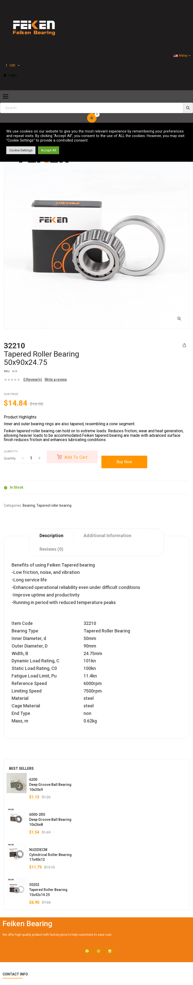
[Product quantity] (31, 458)
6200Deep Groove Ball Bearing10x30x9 (50, 785)
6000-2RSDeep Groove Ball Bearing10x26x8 (50, 819)
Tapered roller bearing (53, 505)
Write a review (56, 379)
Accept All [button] (48, 150)
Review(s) (32, 379)
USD (12, 65)
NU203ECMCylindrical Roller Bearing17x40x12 (50, 855)
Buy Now (124, 461)
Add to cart (76, 457)
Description (51, 535)
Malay (180, 55)
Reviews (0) (51, 549)
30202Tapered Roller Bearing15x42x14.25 (48, 890)
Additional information (107, 535)
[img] (188, 108)
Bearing (29, 505)
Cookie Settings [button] (20, 150)
